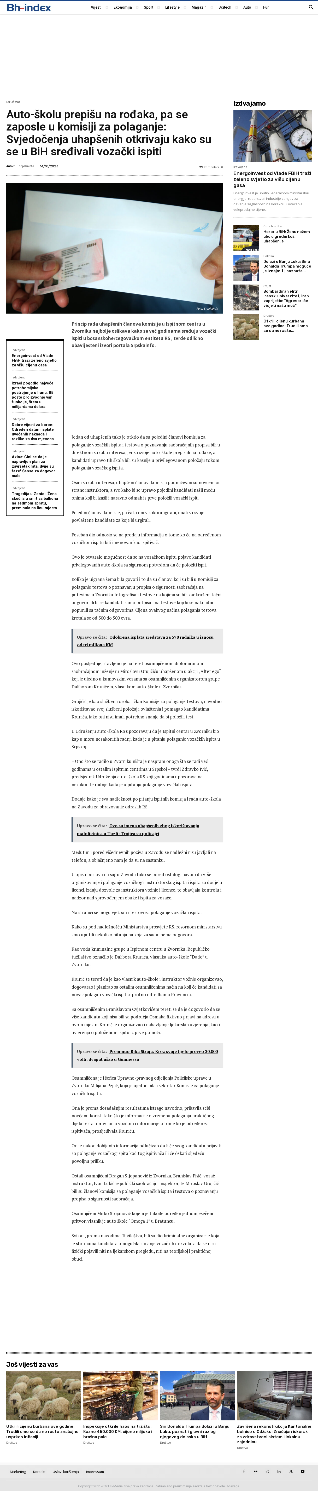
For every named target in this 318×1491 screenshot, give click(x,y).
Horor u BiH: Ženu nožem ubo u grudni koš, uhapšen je (286, 236)
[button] (311, 7)
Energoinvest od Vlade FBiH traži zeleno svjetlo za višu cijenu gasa (34, 360)
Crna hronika (272, 226)
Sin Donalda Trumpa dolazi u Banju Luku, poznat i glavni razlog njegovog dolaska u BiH (195, 1431)
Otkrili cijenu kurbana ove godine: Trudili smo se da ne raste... (285, 326)
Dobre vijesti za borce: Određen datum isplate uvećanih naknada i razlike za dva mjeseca (33, 431)
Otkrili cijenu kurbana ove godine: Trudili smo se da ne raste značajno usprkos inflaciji (43, 1431)
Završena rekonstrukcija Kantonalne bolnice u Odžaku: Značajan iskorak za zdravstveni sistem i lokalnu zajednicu (270, 1434)
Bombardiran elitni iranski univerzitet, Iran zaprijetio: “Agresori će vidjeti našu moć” (286, 298)
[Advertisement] (159, 56)
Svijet (267, 286)
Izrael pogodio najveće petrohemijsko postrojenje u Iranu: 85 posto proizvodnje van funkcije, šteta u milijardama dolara (33, 395)
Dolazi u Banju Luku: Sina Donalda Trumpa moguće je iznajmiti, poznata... (287, 266)
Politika (268, 256)
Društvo (13, 101)
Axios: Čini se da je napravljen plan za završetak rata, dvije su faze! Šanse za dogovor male (33, 466)
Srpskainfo (26, 166)
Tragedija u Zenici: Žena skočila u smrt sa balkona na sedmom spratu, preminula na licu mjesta (35, 500)
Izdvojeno (19, 349)
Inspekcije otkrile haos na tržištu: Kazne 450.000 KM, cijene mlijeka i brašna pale (118, 1431)
